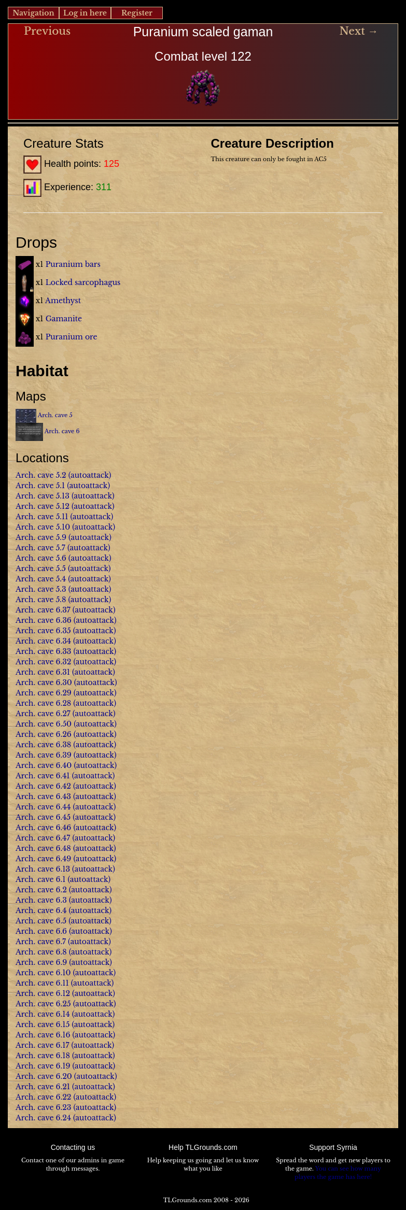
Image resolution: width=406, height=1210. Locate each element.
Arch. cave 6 (62, 431)
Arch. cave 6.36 (44, 620)
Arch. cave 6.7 (41, 941)
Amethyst (63, 300)
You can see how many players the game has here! (338, 1172)
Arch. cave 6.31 (43, 672)
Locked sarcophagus (83, 282)
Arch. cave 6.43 (43, 796)
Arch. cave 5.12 (42, 506)
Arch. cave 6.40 (44, 765)
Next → (358, 31)
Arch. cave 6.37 (43, 610)
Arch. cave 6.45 (43, 817)
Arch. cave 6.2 (41, 889)
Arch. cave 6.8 (41, 952)
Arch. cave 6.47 (43, 838)
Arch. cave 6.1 (40, 879)
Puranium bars (73, 264)
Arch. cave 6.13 (43, 869)
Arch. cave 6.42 (43, 786)
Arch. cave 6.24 (43, 1117)
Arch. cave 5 (55, 415)
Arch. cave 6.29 (44, 692)
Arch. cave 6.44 (43, 807)
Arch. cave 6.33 (43, 651)
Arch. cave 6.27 (43, 713)
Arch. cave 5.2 (41, 475)
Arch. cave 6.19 (43, 1066)
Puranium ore (71, 336)
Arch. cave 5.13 (42, 496)
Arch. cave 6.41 (43, 775)
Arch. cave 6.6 (41, 931)
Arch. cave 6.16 (43, 1035)
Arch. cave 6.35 (43, 630)
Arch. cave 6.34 (43, 641)
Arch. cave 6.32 (43, 661)
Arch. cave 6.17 (42, 1045)
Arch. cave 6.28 (43, 703)
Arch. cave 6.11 (42, 983)
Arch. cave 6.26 (44, 734)
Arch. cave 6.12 (43, 993)
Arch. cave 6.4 (41, 910)
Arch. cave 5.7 (40, 547)
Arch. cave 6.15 (42, 1024)
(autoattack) (89, 475)
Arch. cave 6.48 (43, 848)
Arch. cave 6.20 (44, 1076)
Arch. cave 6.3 (41, 900)
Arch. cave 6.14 (43, 1014)
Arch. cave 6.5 (41, 921)
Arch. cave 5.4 (41, 578)
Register (136, 13)
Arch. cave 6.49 (43, 858)
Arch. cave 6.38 (43, 744)
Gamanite (64, 318)
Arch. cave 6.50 (44, 724)
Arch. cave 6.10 (43, 972)
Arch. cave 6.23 (43, 1107)
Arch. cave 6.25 (43, 1003)
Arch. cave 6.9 (41, 962)
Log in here (85, 13)
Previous (47, 31)
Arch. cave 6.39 (44, 755)
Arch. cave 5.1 (40, 485)
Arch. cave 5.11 (42, 516)
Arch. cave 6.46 (43, 827)
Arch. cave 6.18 (43, 1055)
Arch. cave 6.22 (43, 1097)
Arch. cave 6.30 (44, 682)
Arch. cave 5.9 (41, 537)
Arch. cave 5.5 (41, 568)
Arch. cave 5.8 (41, 599)
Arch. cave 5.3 (41, 589)
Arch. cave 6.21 (43, 1086)
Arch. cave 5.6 (41, 558)
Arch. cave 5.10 (43, 527)
